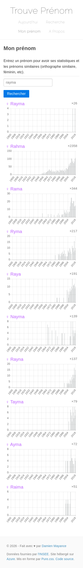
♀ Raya (13, 274)
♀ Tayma (14, 401)
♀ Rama (14, 188)
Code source (64, 559)
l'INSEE (43, 554)
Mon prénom (29, 31)
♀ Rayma (15, 103)
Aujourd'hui (28, 22)
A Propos (57, 31)
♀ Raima (14, 487)
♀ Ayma (13, 444)
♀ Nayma (15, 316)
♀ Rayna (14, 359)
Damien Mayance (54, 546)
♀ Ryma (14, 231)
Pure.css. (48, 559)
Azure (11, 559)
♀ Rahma (15, 146)
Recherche (55, 22)
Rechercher (16, 94)
